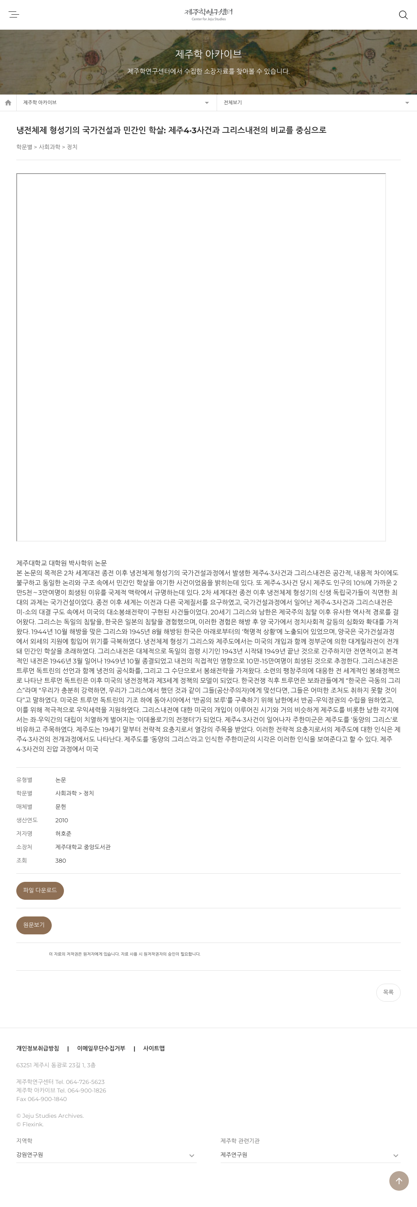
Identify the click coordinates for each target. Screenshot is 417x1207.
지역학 (24, 1141)
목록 (388, 992)
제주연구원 (234, 1155)
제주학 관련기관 (240, 1141)
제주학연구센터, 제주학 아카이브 (209, 14)
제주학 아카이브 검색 (403, 14)
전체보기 (233, 102)
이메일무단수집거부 (101, 1048)
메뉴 (14, 14)
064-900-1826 (87, 1090)
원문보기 (34, 925)
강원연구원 (29, 1155)
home (8, 103)
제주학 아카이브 (40, 102)
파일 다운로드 (40, 890)
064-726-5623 (85, 1082)
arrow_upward (399, 1181)
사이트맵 (154, 1048)
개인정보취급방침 (37, 1048)
